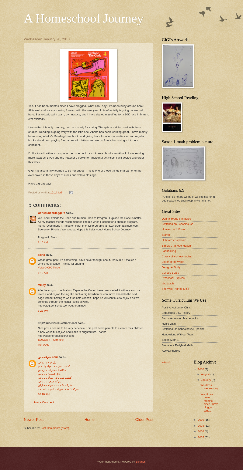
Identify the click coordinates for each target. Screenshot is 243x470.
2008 (201, 425)
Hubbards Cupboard (174, 240)
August (206, 374)
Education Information (51, 339)
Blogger (140, 461)
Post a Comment (44, 402)
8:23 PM (43, 310)
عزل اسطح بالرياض (49, 373)
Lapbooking (169, 251)
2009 (201, 419)
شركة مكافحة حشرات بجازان (55, 385)
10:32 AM (43, 344)
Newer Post (34, 419)
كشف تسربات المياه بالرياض (55, 377)
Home (89, 419)
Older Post (144, 419)
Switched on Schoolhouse (177, 224)
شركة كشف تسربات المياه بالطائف (58, 389)
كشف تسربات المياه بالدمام (54, 366)
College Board (170, 272)
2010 (201, 369)
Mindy (42, 285)
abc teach (168, 283)
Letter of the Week (173, 261)
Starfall (166, 234)
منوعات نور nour (48, 357)
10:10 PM (44, 394)
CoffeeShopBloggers (51, 212)
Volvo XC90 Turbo (49, 267)
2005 (201, 437)
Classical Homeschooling (177, 256)
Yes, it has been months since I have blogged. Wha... (209, 402)
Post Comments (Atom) (55, 428)
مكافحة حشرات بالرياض (52, 370)
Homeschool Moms (173, 229)
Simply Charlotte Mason (176, 245)
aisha (41, 254)
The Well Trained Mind (175, 288)
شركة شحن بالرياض (49, 381)
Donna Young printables (176, 218)
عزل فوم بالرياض (48, 362)
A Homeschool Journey (83, 18)
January (206, 380)
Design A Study (171, 267)
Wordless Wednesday (209, 386)
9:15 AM (43, 242)
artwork (166, 362)
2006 (201, 431)
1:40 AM (43, 272)
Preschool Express (173, 278)
